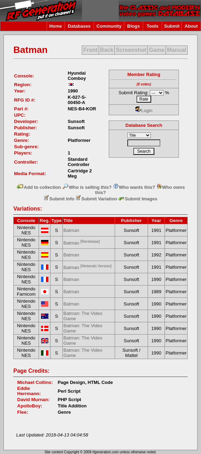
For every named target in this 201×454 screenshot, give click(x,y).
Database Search (144, 125)
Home (55, 26)
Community (109, 26)
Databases (79, 26)
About (191, 26)
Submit (172, 26)
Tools (153, 26)
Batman (71, 230)
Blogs (133, 26)
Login (144, 110)
